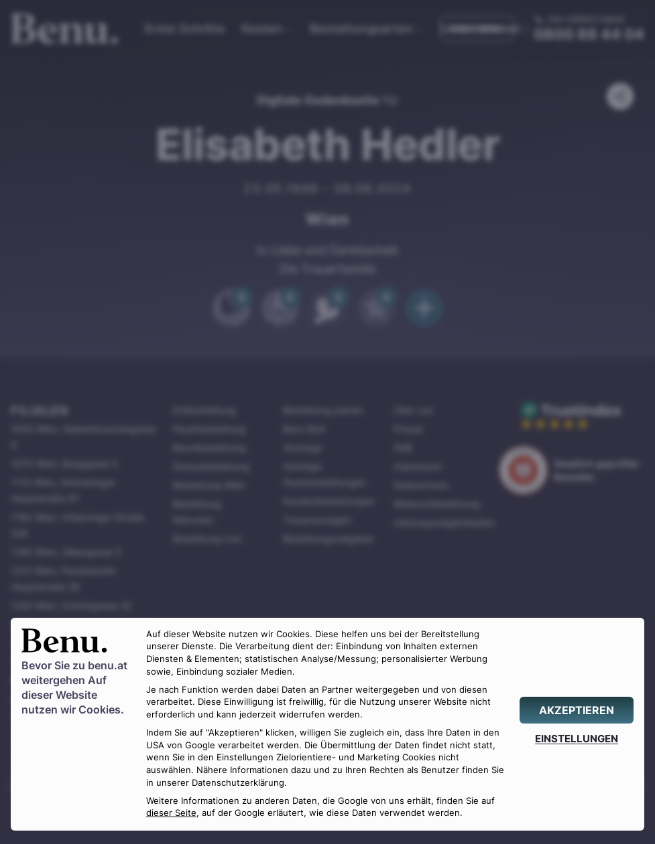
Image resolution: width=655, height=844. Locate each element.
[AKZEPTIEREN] (577, 710)
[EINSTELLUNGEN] (577, 738)
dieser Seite (171, 813)
